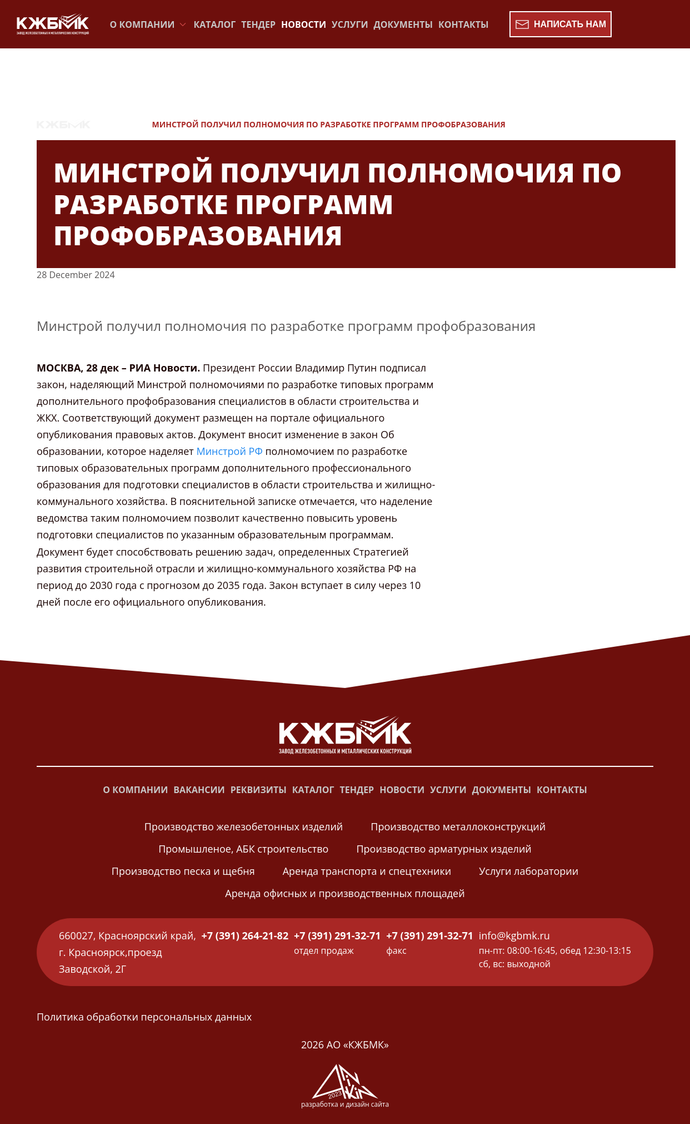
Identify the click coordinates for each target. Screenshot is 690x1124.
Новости (303, 24)
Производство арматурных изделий (443, 848)
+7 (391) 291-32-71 (337, 935)
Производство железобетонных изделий (243, 826)
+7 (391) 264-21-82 (245, 935)
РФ (256, 451)
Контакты (463, 24)
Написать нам (560, 24)
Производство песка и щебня (183, 871)
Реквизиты (259, 790)
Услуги (350, 24)
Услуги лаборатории (528, 871)
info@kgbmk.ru (514, 935)
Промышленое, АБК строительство (243, 848)
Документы (403, 24)
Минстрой (221, 451)
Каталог (215, 24)
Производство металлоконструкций (458, 826)
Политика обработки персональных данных (144, 1016)
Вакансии (198, 790)
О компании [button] (149, 24)
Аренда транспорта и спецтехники (367, 871)
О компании (135, 790)
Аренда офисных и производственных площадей (344, 893)
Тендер (258, 24)
